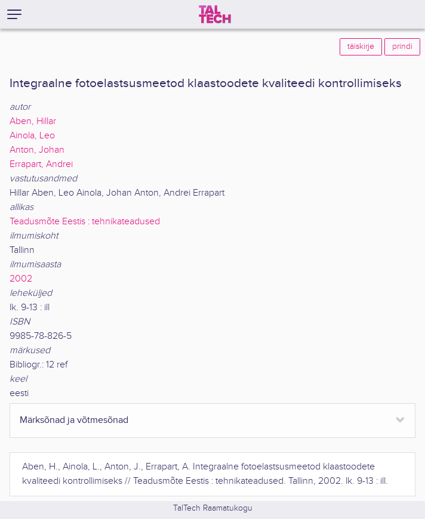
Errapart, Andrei (41, 164)
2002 (21, 279)
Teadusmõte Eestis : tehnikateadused (85, 221)
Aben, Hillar (33, 121)
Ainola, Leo (32, 135)
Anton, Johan (37, 150)
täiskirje (360, 46)
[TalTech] (215, 14)
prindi (402, 46)
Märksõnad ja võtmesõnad (74, 420)
